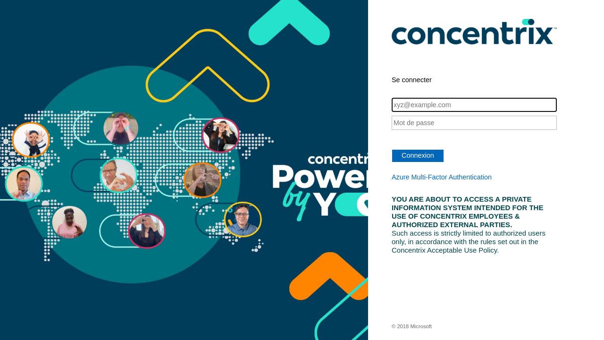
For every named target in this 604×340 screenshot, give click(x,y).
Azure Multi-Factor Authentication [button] (442, 177)
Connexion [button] (418, 155)
